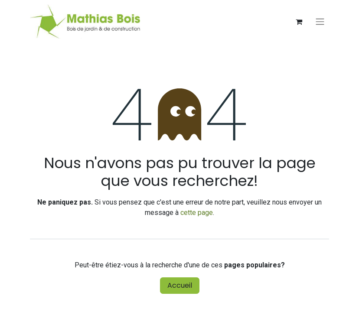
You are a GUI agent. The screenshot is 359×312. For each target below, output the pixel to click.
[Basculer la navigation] (320, 22)
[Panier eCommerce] (298, 21)
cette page (196, 212)
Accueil (179, 285)
